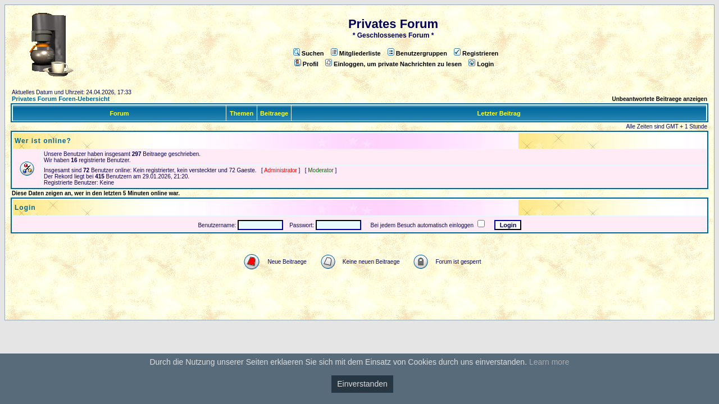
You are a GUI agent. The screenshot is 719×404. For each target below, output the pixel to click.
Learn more (549, 361)
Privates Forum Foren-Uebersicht (61, 98)
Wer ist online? (43, 141)
